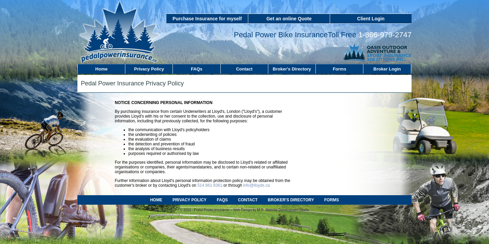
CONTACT (248, 200)
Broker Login (387, 69)
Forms (339, 69)
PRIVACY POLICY (189, 200)
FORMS (331, 200)
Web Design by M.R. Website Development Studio (271, 210)
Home (101, 69)
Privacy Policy (149, 69)
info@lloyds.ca (256, 185)
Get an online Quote (288, 18)
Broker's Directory (292, 69)
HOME (156, 200)
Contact (244, 69)
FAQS (222, 200)
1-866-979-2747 (385, 34)
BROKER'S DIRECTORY (291, 200)
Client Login (371, 18)
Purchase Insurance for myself (207, 18)
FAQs (196, 69)
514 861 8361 (209, 185)
